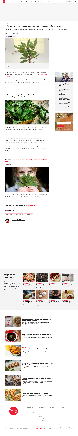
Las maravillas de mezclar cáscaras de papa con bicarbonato (28, 302)
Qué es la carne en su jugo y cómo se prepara (63, 94)
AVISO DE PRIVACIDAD (67, 129)
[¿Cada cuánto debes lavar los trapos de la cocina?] (55, 294)
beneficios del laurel (28, 214)
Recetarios (24, 392)
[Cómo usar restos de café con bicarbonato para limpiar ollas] (42, 277)
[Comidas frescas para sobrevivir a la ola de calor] (13, 395)
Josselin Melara (15, 33)
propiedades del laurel (18, 214)
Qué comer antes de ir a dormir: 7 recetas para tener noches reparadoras (64, 89)
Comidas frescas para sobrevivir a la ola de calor (35, 393)
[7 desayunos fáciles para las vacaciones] (68, 294)
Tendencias (24, 317)
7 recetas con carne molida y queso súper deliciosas (64, 107)
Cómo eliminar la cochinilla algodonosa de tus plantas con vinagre (41, 303)
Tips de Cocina (8, 23)
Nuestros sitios (42, 407)
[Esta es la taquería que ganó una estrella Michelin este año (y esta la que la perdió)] (13, 321)
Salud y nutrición (25, 333)
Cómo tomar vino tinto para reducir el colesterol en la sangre (63, 84)
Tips (27, 1)
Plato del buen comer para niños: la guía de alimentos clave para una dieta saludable (64, 98)
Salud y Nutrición (33, 1)
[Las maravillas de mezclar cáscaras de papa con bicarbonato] (29, 294)
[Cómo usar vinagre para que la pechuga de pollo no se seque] (29, 277)
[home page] (4, 1)
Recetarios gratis (41, 1)
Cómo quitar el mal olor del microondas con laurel (68, 286)
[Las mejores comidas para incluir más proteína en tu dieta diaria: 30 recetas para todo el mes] (13, 365)
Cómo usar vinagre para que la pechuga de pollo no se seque (29, 286)
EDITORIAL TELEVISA (39, 428)
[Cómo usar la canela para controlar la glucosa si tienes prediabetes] (13, 380)
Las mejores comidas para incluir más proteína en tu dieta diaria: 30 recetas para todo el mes (37, 364)
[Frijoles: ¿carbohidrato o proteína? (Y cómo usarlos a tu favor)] (13, 336)
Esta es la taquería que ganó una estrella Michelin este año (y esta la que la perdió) (36, 320)
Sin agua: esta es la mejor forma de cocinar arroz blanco (55, 286)
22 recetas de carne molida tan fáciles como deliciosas (64, 103)
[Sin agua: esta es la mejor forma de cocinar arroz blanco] (55, 277)
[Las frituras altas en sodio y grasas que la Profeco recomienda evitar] (13, 350)
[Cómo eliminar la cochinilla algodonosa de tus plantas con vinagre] (42, 294)
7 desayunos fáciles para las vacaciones (67, 302)
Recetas (22, 1)
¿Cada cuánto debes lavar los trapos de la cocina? (54, 302)
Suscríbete (69, 1)
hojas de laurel (9, 214)
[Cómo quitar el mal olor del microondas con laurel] (68, 277)
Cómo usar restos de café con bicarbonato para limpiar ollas (41, 286)
